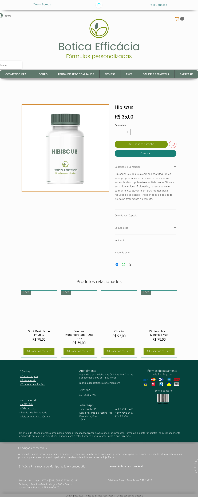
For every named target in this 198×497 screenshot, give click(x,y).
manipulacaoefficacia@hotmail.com (99, 383)
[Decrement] (117, 132)
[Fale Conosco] (158, 5)
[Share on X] (130, 264)
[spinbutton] (123, 132)
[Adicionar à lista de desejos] (172, 144)
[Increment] (128, 132)
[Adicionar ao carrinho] (38, 351)
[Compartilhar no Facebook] (117, 264)
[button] (179, 19)
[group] (99, 323)
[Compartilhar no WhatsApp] (123, 264)
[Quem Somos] (42, 4)
